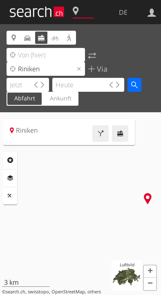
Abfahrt (24, 98)
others (94, 292)
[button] (150, 272)
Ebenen (10, 178)
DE (123, 12)
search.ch (15, 292)
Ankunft (61, 98)
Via (101, 69)
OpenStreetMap (68, 292)
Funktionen (10, 195)
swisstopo (38, 292)
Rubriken (10, 160)
